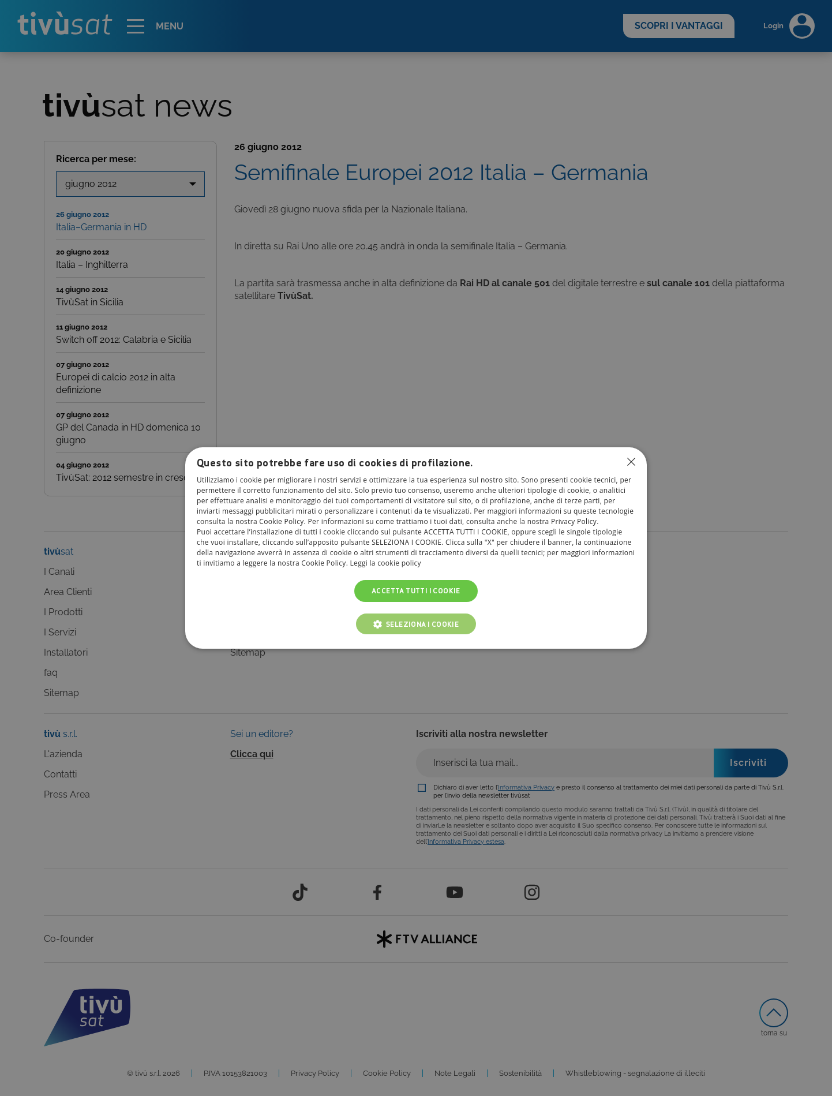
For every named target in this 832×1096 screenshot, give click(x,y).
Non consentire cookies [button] (631, 461)
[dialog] (416, 548)
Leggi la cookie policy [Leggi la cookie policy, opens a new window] (385, 563)
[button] (416, 624)
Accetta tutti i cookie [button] (416, 590)
